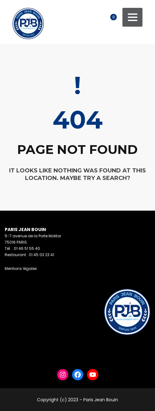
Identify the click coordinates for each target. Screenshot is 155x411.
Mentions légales (21, 268)
